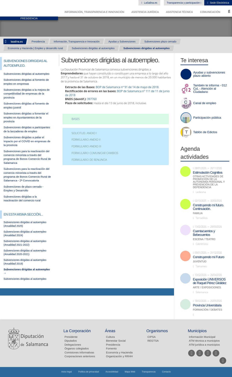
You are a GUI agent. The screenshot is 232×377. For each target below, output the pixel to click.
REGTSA (153, 340)
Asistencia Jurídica (145, 12)
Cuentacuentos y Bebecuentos (204, 233)
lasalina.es (17, 41)
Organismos (157, 331)
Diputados (71, 340)
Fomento (111, 348)
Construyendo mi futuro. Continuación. (208, 207)
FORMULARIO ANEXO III (86, 146)
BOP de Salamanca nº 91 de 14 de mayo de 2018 (127, 87)
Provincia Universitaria (207, 305)
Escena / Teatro (204, 239)
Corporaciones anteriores (80, 356)
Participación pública (207, 117)
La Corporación (77, 331)
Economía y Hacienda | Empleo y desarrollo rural (35, 48)
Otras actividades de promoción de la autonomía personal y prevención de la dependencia (209, 182)
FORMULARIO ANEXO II (86, 140)
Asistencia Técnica (179, 12)
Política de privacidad (88, 371)
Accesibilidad (111, 371)
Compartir (4, 292)
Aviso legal (66, 371)
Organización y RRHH (119, 356)
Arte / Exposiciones (207, 287)
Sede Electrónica (219, 2)
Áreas (110, 331)
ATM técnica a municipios (204, 340)
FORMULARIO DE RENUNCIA (89, 160)
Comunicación (210, 12)
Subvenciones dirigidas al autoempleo (93, 48)
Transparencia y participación (183, 2)
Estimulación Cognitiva (207, 172)
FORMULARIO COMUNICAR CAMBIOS (95, 153)
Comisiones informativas (79, 352)
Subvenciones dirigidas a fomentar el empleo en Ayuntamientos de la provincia (26, 117)
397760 (92, 99)
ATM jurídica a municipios (204, 344)
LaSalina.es (150, 2)
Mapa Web (130, 371)
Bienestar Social (116, 340)
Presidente (71, 336)
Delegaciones (73, 344)
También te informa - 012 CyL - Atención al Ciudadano (210, 89)
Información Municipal (202, 336)
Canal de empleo (204, 103)
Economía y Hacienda (119, 352)
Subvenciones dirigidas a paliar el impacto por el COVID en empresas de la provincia (27, 141)
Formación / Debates (207, 309)
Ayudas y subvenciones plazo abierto (209, 74)
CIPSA (152, 336)
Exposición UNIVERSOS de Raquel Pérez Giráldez (209, 281)
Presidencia (38, 41)
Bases (76, 119)
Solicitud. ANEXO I (84, 133)
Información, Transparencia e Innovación (94, 12)
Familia (198, 213)
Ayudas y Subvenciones (121, 41)
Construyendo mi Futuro (208, 257)
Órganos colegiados (77, 348)
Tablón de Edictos (205, 132)
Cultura (110, 336)
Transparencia (149, 371)
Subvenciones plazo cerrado (160, 41)
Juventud (199, 261)
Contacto (166, 371)
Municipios (197, 331)
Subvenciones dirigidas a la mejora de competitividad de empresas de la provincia (26, 93)
